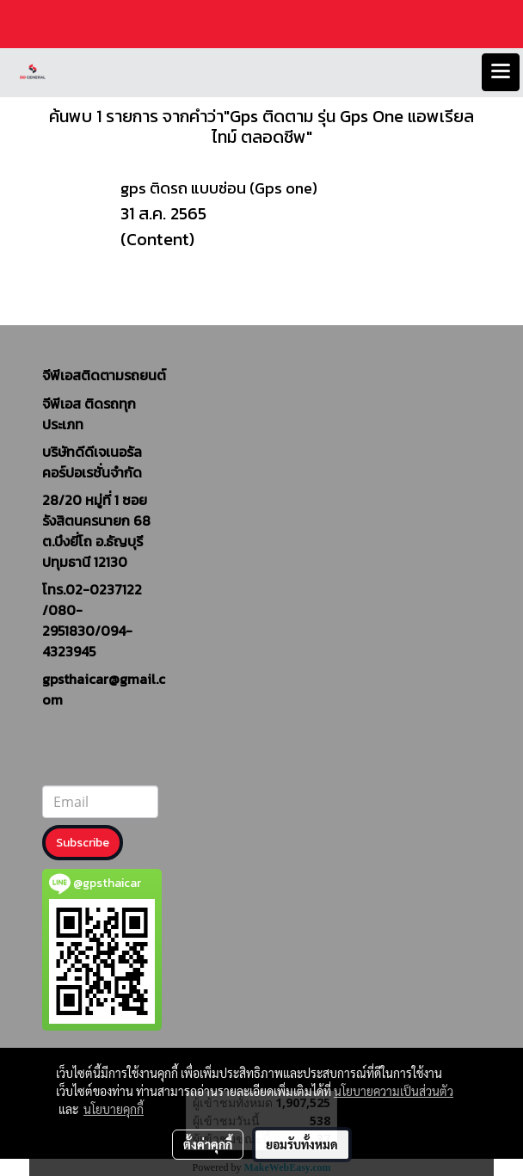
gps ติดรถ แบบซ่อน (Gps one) (218, 188)
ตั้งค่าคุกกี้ (207, 1144)
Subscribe (82, 843)
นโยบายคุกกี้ (113, 1109)
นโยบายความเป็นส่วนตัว (393, 1091)
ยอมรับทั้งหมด (302, 1144)
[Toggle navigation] (501, 72)
